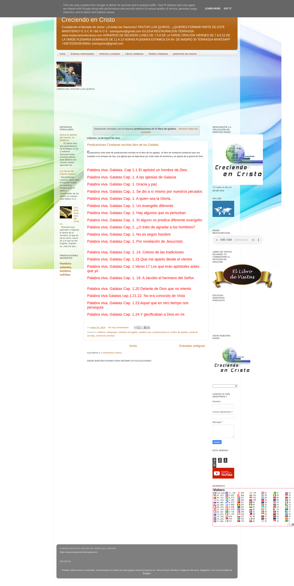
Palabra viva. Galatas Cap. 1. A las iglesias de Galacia (131, 177)
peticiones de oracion (185, 53)
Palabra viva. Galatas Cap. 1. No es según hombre (129, 234)
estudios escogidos (128, 332)
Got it (228, 8)
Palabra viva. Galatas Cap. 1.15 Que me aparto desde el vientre (139, 259)
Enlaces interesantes (82, 53)
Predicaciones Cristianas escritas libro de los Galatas (122, 144)
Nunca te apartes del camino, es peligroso (68, 137)
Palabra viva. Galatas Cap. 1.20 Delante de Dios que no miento (139, 289)
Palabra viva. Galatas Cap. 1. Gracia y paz (122, 184)
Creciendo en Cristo (88, 19)
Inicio (63, 53)
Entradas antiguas (192, 346)
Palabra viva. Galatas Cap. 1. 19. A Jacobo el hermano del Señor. (141, 278)
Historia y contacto (109, 53)
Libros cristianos (134, 53)
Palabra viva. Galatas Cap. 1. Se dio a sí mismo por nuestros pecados (144, 191)
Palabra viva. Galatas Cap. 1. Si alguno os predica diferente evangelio (144, 220)
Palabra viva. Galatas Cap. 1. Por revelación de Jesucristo (135, 241)
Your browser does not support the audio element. (238, 239)
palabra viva (145, 332)
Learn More (212, 8)
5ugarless (205, 570)
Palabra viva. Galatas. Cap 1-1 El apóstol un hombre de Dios (137, 170)
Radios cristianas (158, 53)
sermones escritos (105, 335)
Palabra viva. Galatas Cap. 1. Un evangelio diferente (130, 206)
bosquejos (112, 332)
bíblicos (102, 332)
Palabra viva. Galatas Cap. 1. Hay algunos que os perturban (136, 213)
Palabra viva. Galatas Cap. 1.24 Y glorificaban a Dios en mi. (136, 314)
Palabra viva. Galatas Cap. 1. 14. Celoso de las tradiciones (135, 252)
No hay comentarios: (119, 327)
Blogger (147, 573)
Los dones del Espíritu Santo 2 (68, 172)
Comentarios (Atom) (111, 352)
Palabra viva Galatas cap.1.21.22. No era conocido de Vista (136, 296)
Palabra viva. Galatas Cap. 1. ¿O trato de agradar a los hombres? (141, 227)
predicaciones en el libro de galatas (170, 332)
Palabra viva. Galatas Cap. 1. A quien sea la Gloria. (129, 198)
